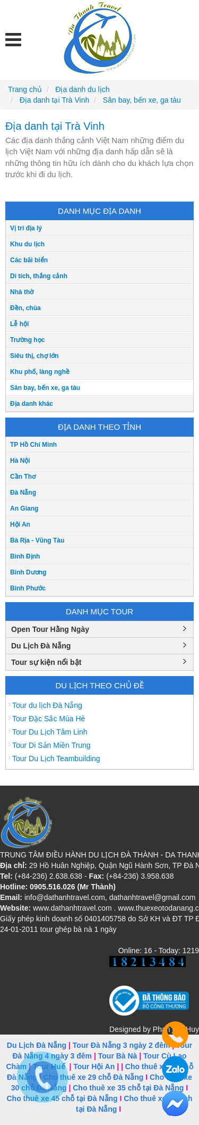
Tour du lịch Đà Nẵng (47, 705)
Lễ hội (19, 324)
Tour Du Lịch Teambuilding (56, 758)
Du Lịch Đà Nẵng (41, 645)
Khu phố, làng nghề (40, 372)
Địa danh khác (31, 403)
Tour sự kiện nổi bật (46, 662)
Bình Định (25, 556)
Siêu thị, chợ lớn (34, 356)
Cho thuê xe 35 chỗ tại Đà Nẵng (128, 1088)
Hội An (20, 524)
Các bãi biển (29, 260)
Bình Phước (28, 588)
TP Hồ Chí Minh (33, 444)
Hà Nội (20, 460)
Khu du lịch (27, 244)
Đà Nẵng (23, 492)
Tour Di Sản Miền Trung (51, 745)
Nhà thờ (21, 292)
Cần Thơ (23, 476)
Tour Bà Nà (117, 1056)
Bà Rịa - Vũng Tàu (37, 540)
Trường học (27, 340)
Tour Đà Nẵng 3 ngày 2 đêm (121, 1045)
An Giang (24, 508)
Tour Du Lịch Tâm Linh (49, 732)
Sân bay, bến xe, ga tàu (45, 387)
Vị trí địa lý (26, 228)
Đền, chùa (25, 308)
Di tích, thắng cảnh (38, 276)
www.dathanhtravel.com (72, 908)
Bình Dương (28, 572)
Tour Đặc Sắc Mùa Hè (48, 718)
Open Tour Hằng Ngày (50, 629)
